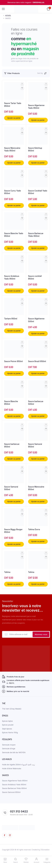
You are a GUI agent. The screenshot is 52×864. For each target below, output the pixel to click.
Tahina (7, 572)
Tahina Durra (34, 529)
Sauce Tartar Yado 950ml (12, 104)
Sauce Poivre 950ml (13, 361)
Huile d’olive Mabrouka (11, 768)
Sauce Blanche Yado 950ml (13, 234)
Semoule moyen (9, 745)
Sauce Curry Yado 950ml (12, 192)
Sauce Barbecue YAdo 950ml (35, 234)
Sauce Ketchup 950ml (35, 149)
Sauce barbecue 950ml (11, 445)
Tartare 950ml (10, 318)
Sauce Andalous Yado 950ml (11, 277)
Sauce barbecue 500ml (35, 402)
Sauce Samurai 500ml (11, 488)
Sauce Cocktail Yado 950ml (37, 192)
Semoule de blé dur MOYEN (13, 752)
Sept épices (7, 729)
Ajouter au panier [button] (14, 118)
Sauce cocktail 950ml (35, 277)
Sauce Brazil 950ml (37, 361)
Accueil (8, 16)
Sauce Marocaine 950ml (36, 488)
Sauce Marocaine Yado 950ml (12, 149)
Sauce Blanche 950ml (11, 402)
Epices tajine (7, 721)
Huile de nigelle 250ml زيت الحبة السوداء (18, 764)
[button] (22, 88)
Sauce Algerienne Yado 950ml (36, 106)
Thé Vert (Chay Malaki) (11, 709)
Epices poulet (7, 725)
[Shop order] (46, 73)
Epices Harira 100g (10, 732)
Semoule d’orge (8, 748)
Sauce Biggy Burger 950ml (13, 530)
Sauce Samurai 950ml (35, 445)
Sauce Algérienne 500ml (36, 320)
